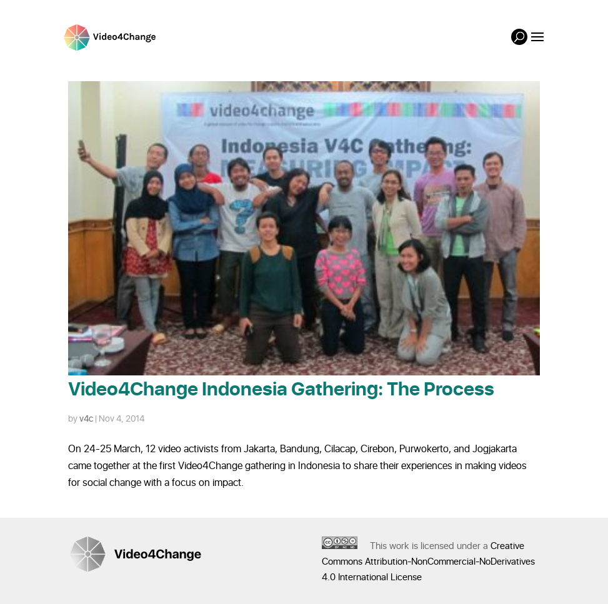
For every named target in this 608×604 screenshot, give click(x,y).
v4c (86, 418)
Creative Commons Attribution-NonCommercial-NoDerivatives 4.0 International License (428, 562)
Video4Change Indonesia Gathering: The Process (281, 389)
